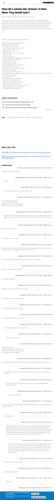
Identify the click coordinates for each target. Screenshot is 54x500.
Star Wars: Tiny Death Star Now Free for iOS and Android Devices (26, 152)
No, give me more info (38, 497)
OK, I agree (35, 494)
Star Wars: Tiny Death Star (15, 117)
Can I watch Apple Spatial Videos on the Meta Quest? (19, 107)
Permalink (49, 168)
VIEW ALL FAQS (48, 110)
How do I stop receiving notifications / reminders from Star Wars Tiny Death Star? (26, 157)
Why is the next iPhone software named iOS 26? (18, 102)
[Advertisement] (27, 132)
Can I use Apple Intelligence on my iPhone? (16, 105)
